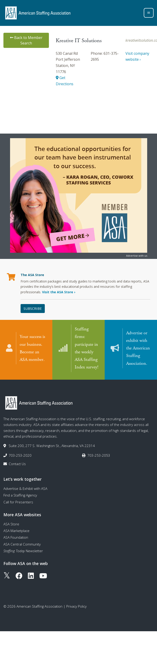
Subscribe (33, 308)
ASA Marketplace (16, 529)
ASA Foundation (15, 536)
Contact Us (17, 462)
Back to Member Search (26, 40)
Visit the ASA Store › (58, 292)
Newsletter (23, 549)
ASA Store (11, 522)
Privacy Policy (76, 605)
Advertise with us (136, 255)
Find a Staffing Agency (20, 494)
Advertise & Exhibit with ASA (25, 487)
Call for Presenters (18, 500)
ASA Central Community (22, 543)
